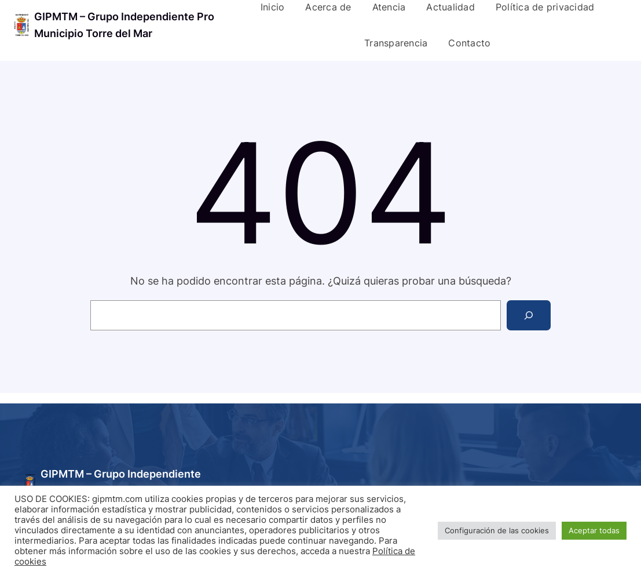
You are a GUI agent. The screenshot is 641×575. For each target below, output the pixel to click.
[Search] (529, 315)
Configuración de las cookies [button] (497, 530)
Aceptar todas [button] (594, 530)
